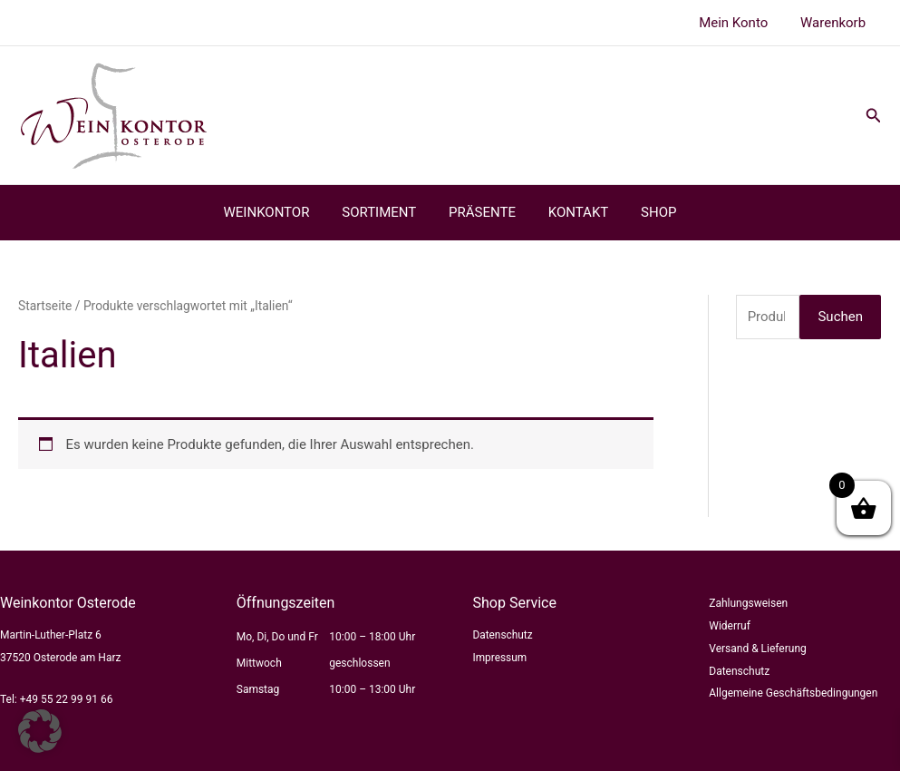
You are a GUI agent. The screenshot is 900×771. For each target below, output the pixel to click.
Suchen (840, 316)
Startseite (45, 305)
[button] (874, 115)
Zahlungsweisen (748, 603)
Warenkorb (835, 23)
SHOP (647, 212)
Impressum (500, 657)
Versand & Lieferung (758, 648)
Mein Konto (741, 23)
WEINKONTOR (277, 212)
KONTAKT (573, 212)
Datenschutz (503, 635)
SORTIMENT (384, 212)
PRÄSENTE (482, 212)
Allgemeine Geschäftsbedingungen (793, 693)
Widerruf (729, 626)
